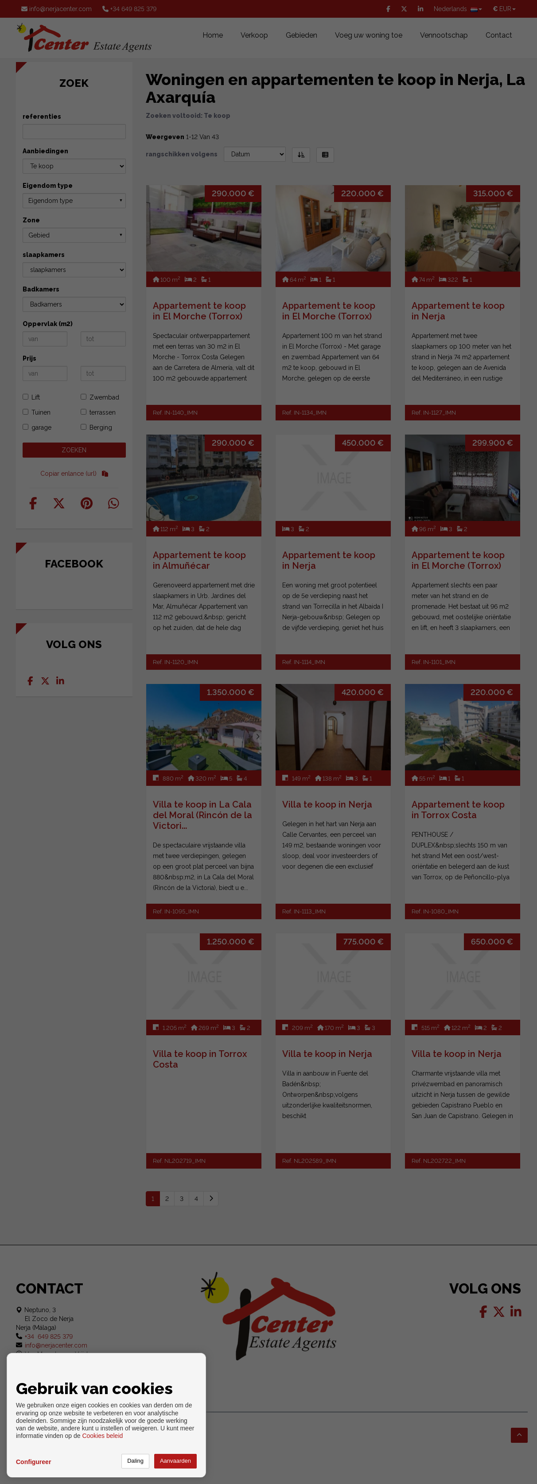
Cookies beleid (102, 1435)
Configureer (33, 1461)
